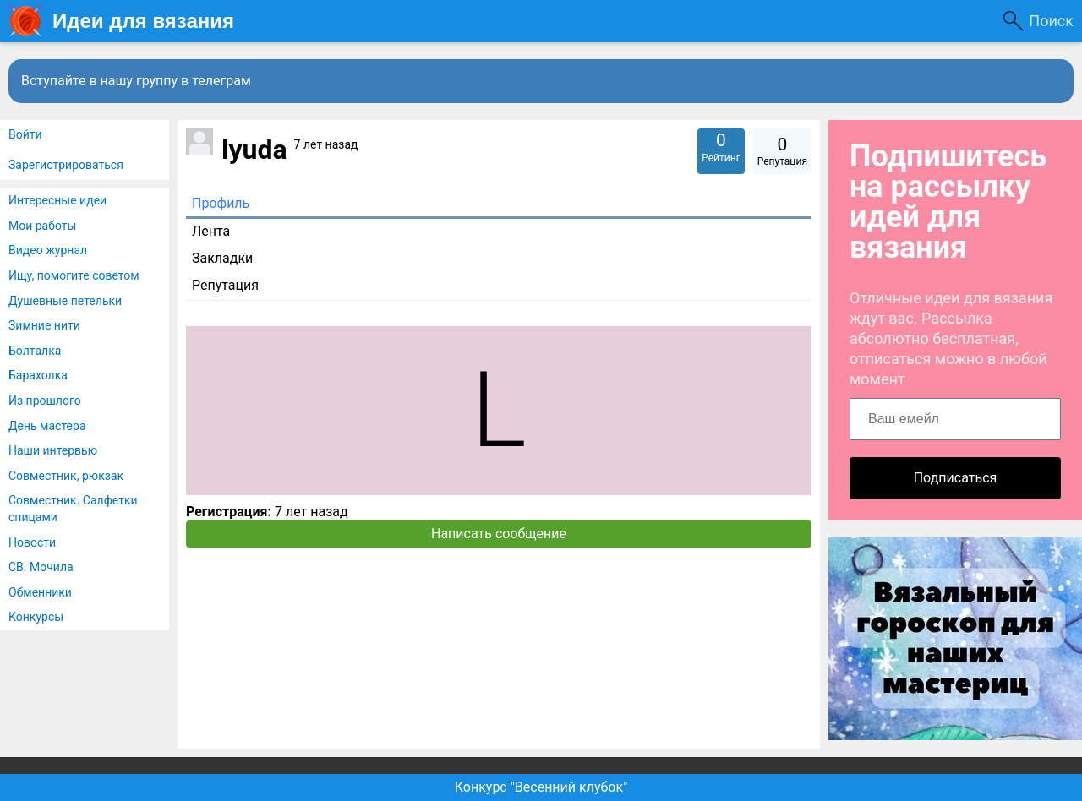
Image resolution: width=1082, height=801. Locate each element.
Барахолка (38, 375)
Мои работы (42, 225)
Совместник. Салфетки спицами (73, 508)
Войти (25, 134)
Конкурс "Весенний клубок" (541, 787)
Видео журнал (47, 250)
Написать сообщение (498, 534)
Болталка (34, 350)
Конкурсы (35, 617)
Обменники (40, 592)
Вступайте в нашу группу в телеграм (136, 81)
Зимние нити (44, 325)
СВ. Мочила (41, 567)
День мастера (47, 426)
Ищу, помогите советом (73, 275)
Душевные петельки (65, 301)
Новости (32, 542)
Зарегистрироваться (65, 165)
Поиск (1051, 21)
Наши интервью (52, 450)
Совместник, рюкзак (65, 475)
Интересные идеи (57, 200)
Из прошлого (44, 400)
